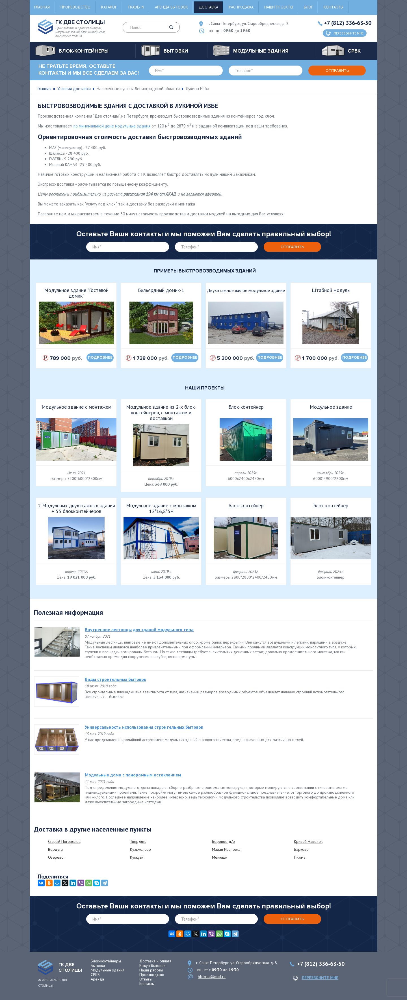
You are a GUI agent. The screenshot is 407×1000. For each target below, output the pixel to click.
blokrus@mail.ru (212, 976)
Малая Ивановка (226, 849)
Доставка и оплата (155, 961)
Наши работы (151, 970)
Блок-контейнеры (106, 961)
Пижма (300, 857)
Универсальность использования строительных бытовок (144, 727)
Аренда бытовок (171, 7)
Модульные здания (107, 970)
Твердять (138, 841)
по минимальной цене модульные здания (111, 126)
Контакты (333, 7)
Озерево (56, 857)
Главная (42, 7)
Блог (308, 7)
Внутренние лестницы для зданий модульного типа (139, 629)
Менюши (219, 857)
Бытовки (98, 965)
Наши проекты (278, 7)
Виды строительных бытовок (115, 679)
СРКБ (95, 974)
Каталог (109, 7)
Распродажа (241, 7)
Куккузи (136, 857)
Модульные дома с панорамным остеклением (133, 775)
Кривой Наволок (308, 841)
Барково (301, 849)
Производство (75, 7)
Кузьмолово (140, 849)
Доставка (208, 7)
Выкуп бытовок (152, 965)
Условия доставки (74, 88)
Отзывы (145, 979)
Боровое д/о (223, 841)
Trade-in (135, 7)
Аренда (97, 979)
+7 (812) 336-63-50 (347, 23)
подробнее (100, 357)
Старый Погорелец (64, 841)
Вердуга (55, 849)
